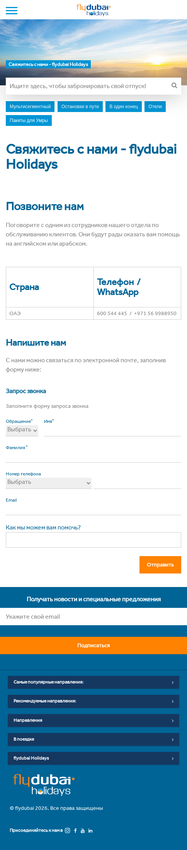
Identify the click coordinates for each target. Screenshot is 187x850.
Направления (93, 721)
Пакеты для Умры (29, 120)
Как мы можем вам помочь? (43, 527)
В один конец (123, 106)
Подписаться (128, 645)
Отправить (162, 564)
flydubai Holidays (93, 758)
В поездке (93, 739)
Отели (155, 106)
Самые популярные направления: (93, 682)
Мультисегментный (30, 106)
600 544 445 (112, 313)
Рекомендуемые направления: (93, 701)
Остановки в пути (80, 106)
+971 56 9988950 (155, 313)
